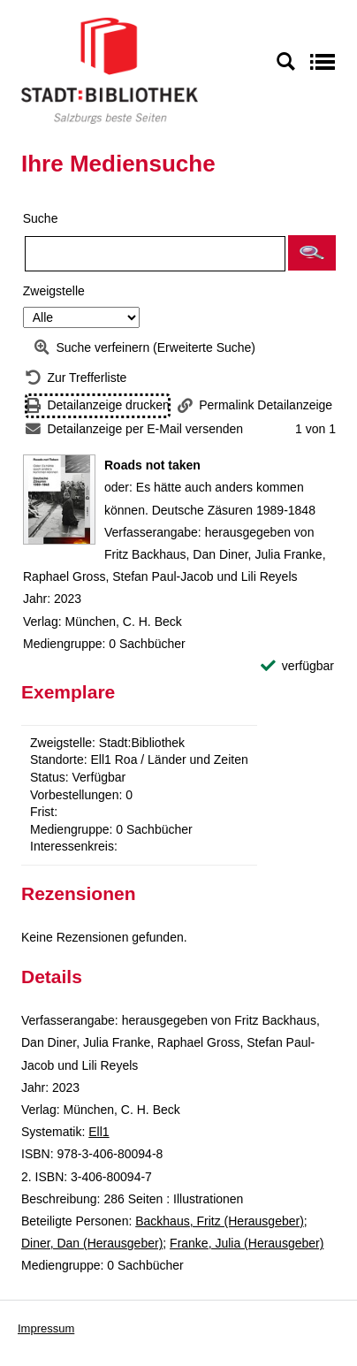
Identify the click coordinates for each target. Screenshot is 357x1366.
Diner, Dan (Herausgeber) (92, 1243)
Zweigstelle (54, 291)
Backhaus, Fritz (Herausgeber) (219, 1221)
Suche (40, 218)
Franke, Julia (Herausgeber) (246, 1243)
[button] (312, 253)
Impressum (46, 1328)
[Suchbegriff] (155, 253)
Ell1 (98, 1132)
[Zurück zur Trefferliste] (76, 378)
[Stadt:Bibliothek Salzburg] (109, 70)
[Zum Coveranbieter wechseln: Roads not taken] (59, 499)
